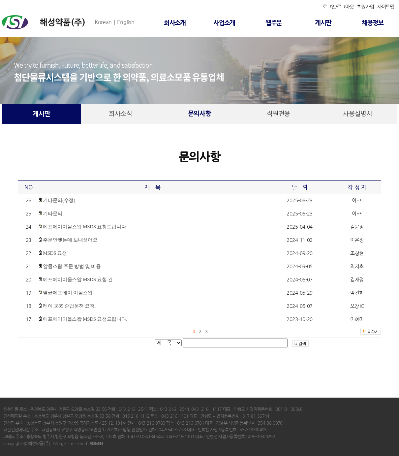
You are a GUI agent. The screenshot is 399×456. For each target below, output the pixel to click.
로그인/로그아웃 (337, 6)
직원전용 (278, 114)
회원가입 (365, 6)
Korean (103, 22)
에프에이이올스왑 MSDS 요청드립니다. (85, 226)
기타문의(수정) (59, 200)
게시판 (323, 23)
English (125, 22)
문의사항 (199, 114)
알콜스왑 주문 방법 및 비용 (72, 266)
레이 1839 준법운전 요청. (69, 306)
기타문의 (52, 213)
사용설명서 (357, 114)
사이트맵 (385, 6)
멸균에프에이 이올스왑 (67, 292)
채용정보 (373, 23)
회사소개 (175, 23)
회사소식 (120, 114)
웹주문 (273, 23)
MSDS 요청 (55, 253)
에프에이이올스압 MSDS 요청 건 (77, 279)
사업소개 (224, 23)
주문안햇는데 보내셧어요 (70, 240)
